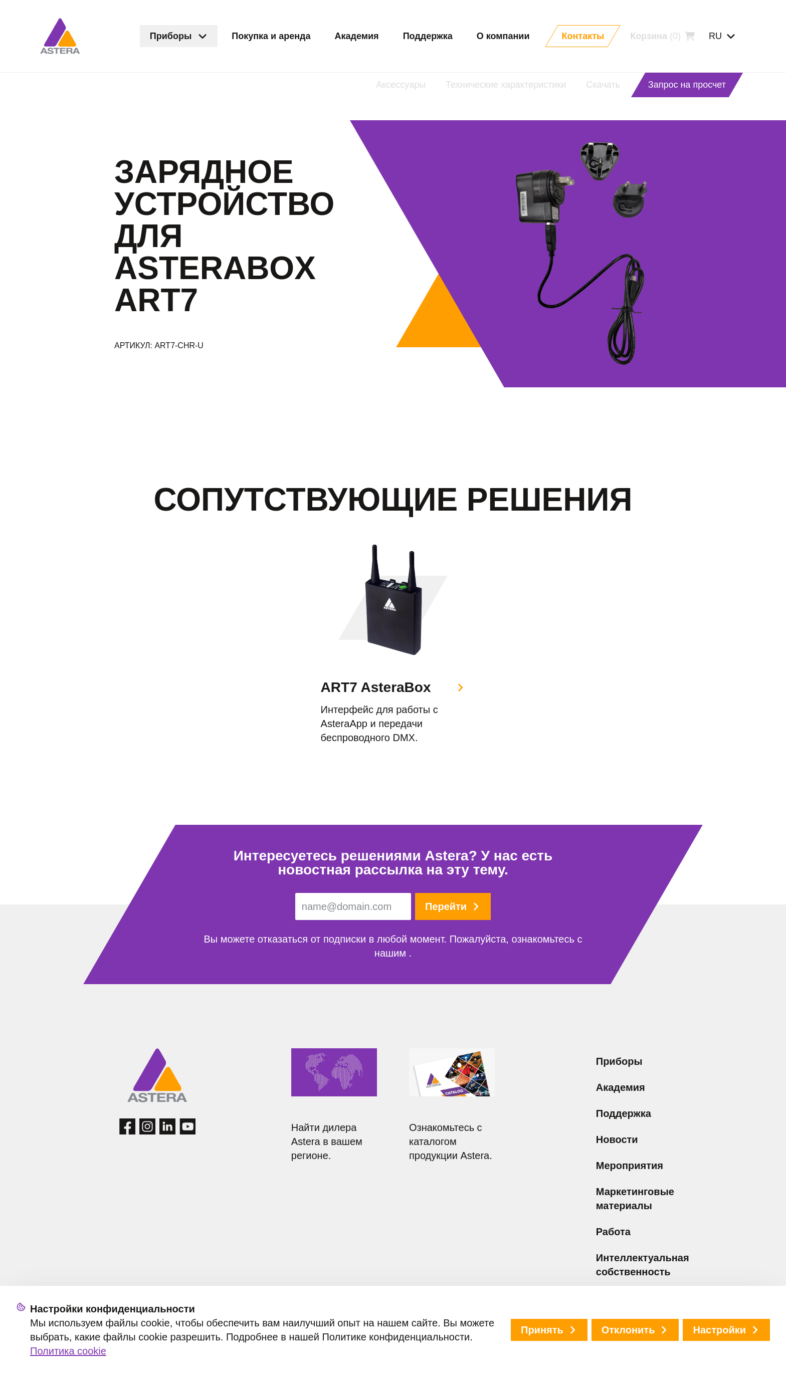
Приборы (619, 1061)
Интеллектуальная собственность (642, 1264)
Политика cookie (68, 1350)
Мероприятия (629, 1165)
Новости (617, 1139)
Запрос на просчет (687, 85)
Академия (620, 1087)
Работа (613, 1231)
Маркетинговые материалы (635, 1198)
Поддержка (623, 1113)
